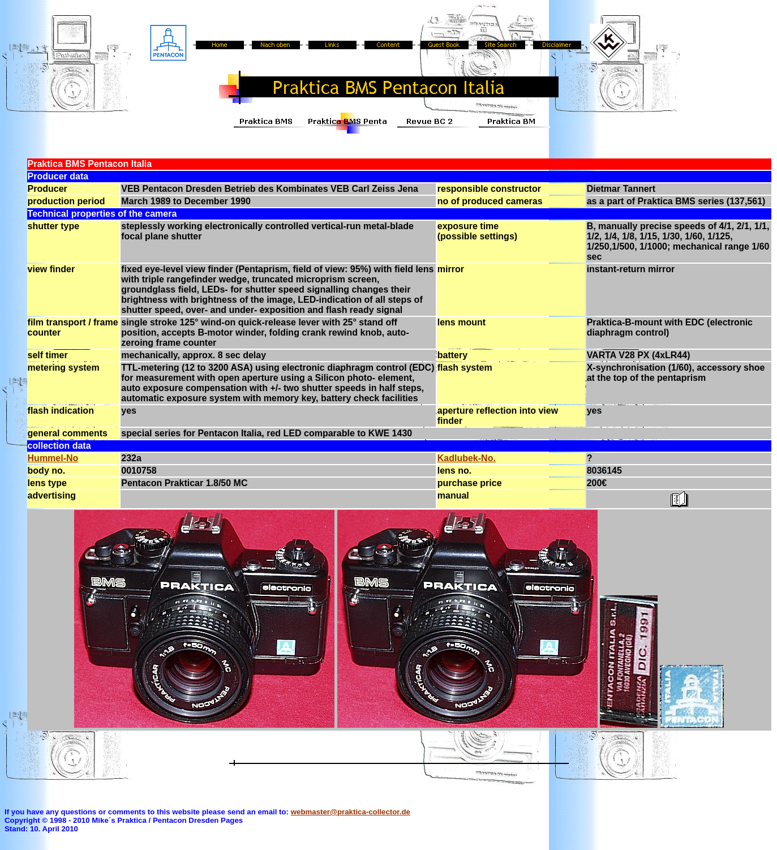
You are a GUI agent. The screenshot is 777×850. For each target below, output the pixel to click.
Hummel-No (53, 458)
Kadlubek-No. (466, 458)
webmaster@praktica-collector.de (350, 812)
